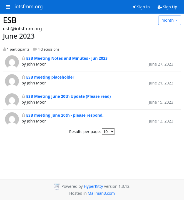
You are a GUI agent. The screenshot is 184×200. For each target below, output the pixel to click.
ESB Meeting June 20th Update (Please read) (66, 96)
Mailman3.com (101, 193)
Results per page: (85, 131)
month (168, 20)
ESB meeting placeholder (48, 77)
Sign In (141, 6)
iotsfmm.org (28, 6)
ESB (10, 20)
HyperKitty (93, 186)
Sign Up (167, 6)
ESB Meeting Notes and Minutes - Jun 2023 (65, 58)
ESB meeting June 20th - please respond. (63, 115)
